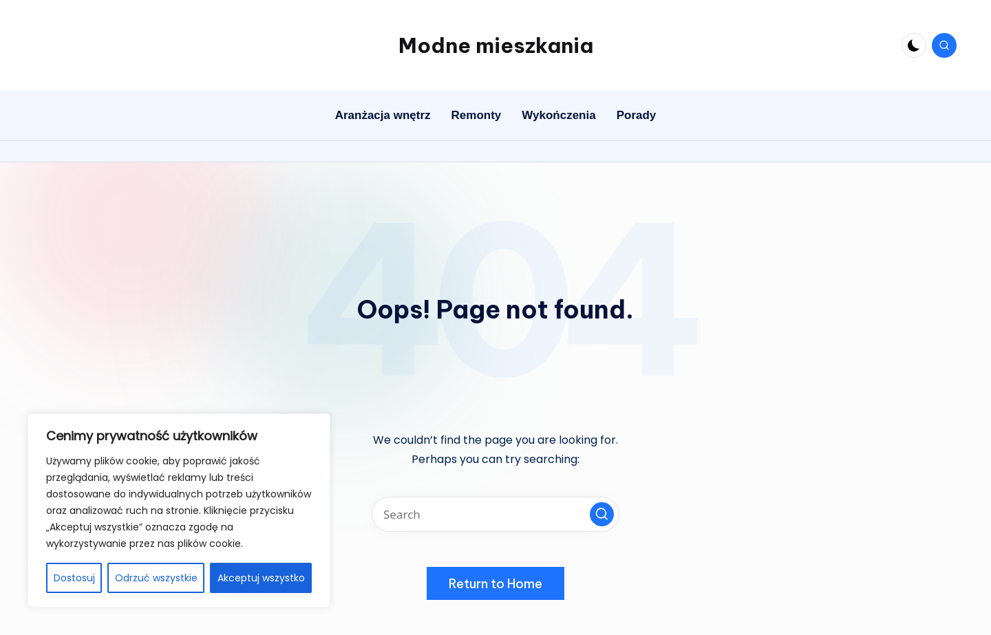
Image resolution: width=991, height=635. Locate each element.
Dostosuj (74, 578)
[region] (179, 510)
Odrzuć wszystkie (156, 578)
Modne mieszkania (495, 45)
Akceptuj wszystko (261, 578)
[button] (602, 514)
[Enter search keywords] (495, 514)
